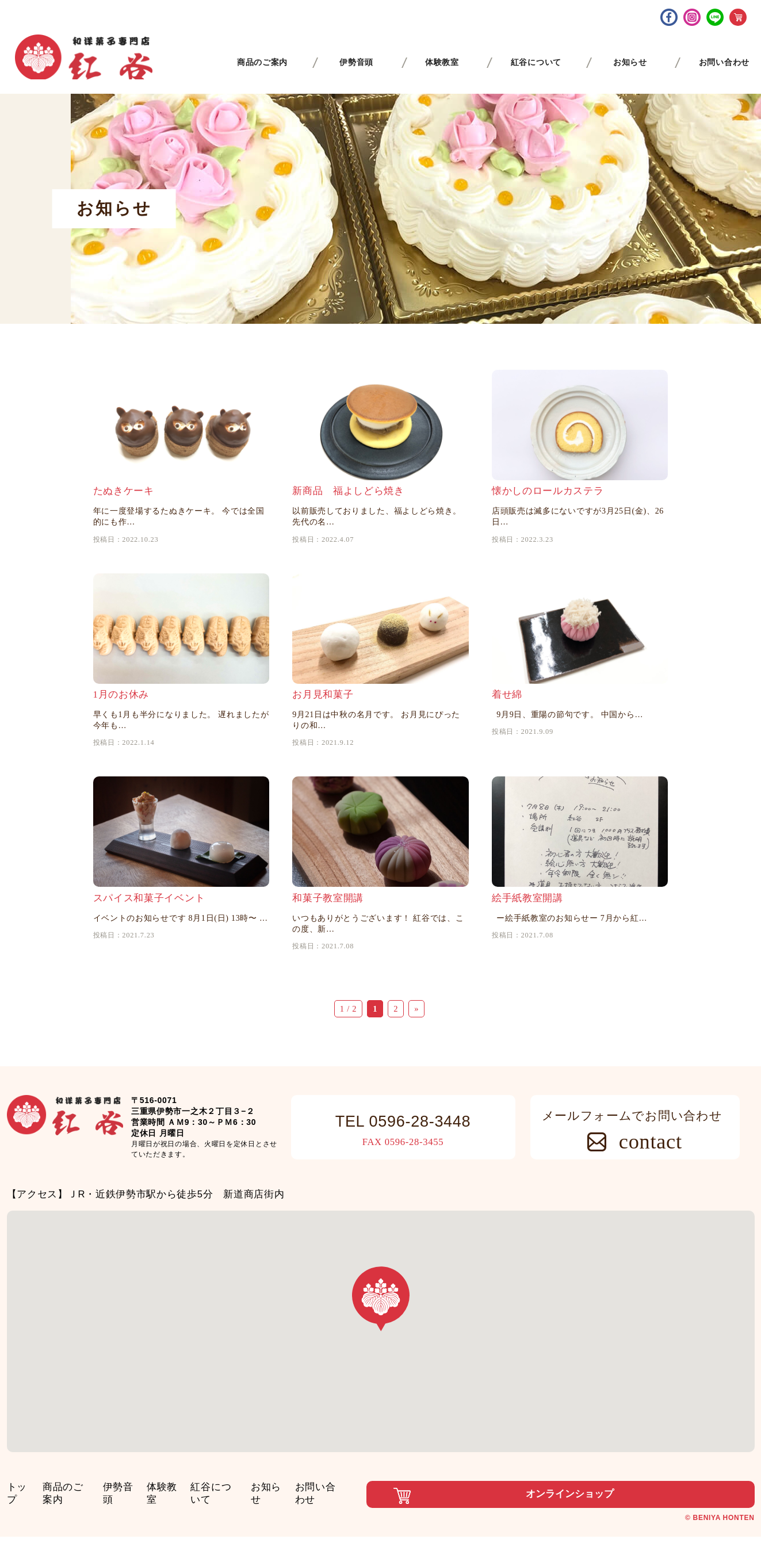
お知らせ (309, 1535)
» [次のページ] (416, 1057)
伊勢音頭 (137, 1535)
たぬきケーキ (123, 506)
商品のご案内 (77, 1535)
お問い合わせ (369, 1535)
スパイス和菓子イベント (149, 946)
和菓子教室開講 (328, 946)
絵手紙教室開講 (527, 946)
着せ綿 (507, 726)
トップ (22, 1535)
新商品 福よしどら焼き (348, 506)
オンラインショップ (490, 1538)
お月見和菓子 (322, 726)
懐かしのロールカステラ (548, 506)
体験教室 (188, 1535)
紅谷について (248, 1535)
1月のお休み (121, 726)
